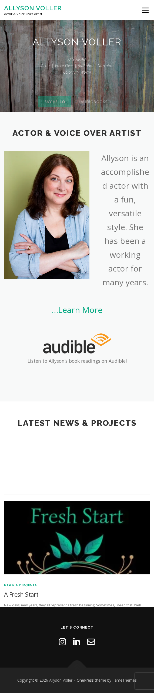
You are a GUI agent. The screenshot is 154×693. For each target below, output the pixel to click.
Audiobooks (94, 108)
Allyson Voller (33, 8)
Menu (144, 10)
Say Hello (54, 108)
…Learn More (77, 309)
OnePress (85, 680)
